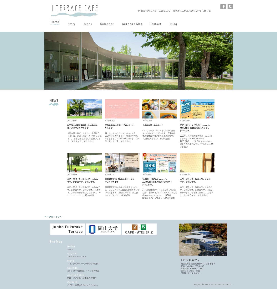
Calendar (72, 268)
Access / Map (75, 275)
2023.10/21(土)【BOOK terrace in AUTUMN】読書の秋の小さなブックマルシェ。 (195, 128)
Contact (72, 282)
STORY (71, 253)
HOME (71, 246)
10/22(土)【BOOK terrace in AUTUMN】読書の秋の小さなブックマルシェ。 (157, 182)
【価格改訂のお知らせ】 (153, 125)
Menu (70, 261)
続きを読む (88, 141)
